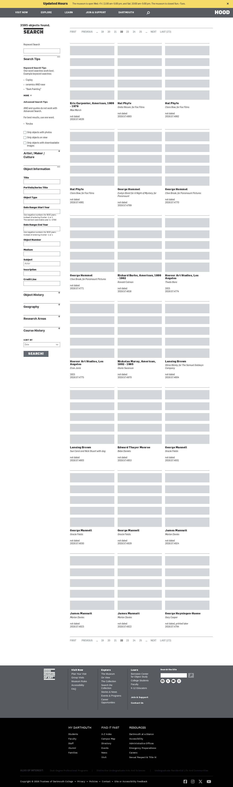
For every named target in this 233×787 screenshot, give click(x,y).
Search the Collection (107, 686)
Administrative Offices (141, 743)
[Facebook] (185, 781)
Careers (133, 752)
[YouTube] (209, 781)
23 (127, 32)
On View (105, 677)
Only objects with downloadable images (43, 144)
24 (134, 32)
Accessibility (77, 685)
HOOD (222, 12)
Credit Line (30, 279)
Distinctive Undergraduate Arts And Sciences (121, 770)
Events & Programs (111, 695)
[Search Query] (173, 675)
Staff (71, 743)
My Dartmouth (79, 727)
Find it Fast (110, 727)
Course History (34, 330)
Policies (93, 781)
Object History (34, 295)
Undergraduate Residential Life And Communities (181, 770)
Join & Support (96, 12)
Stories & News (109, 692)
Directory (106, 743)
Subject (28, 260)
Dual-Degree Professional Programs (69, 770)
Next (153, 32)
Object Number (32, 240)
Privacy (81, 781)
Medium (28, 250)
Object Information (37, 169)
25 (140, 32)
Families (73, 752)
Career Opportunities (108, 701)
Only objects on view (37, 137)
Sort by (28, 340)
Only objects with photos (39, 132)
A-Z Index (106, 734)
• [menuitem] (75, 781)
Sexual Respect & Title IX (142, 757)
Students (73, 734)
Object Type (30, 197)
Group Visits (77, 677)
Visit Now (21, 12)
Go (191, 675)
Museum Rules (79, 681)
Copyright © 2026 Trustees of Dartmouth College (46, 781)
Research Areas (35, 318)
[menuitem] (80, 741)
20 (109, 32)
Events (105, 747)
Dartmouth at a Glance (141, 734)
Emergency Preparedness (142, 747)
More (26, 96)
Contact (106, 781)
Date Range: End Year (36, 225)
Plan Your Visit (78, 674)
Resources (137, 727)
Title (26, 178)
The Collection (108, 681)
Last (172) (165, 32)
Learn (69, 12)
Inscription (30, 270)
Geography (31, 307)
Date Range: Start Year (37, 207)
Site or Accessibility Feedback (131, 781)
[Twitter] (200, 781)
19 (102, 32)
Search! (36, 354)
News (104, 752)
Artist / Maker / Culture (34, 155)
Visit (104, 757)
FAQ (73, 689)
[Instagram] (192, 781)
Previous (87, 32)
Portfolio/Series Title (36, 188)
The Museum (108, 674)
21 (115, 32)
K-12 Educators (139, 688)
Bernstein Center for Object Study (139, 675)
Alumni (72, 747)
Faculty (134, 684)
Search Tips (32, 59)
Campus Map (108, 738)
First (73, 32)
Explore (46, 12)
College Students (140, 680)
